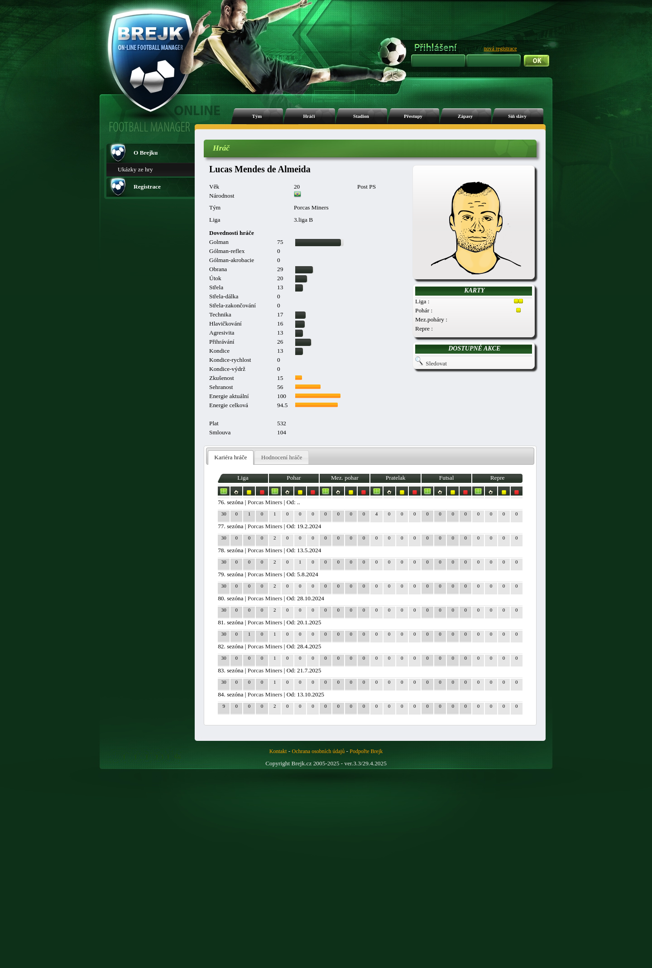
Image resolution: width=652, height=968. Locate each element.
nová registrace (500, 48)
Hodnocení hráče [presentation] (281, 457)
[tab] (231, 457)
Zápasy (465, 116)
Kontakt (278, 751)
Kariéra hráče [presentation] (230, 457)
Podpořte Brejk (366, 751)
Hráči (309, 116)
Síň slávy (517, 116)
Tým (257, 116)
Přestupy (413, 116)
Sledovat (436, 363)
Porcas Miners (265, 502)
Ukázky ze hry (135, 169)
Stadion (361, 116)
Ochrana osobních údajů (318, 751)
